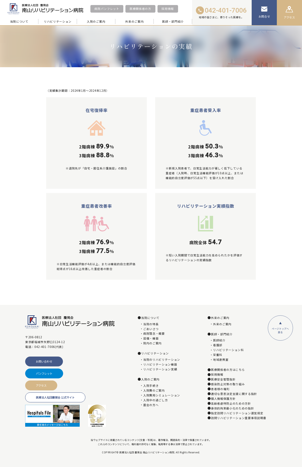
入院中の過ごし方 (155, 400)
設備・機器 (151, 338)
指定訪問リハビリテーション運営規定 (237, 413)
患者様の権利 (220, 389)
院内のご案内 (152, 343)
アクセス (41, 385)
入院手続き (151, 385)
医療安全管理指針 (223, 379)
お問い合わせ (44, 361)
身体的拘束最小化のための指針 (232, 408)
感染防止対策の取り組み (228, 384)
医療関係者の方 (140, 9)
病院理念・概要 (154, 333)
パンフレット (44, 373)
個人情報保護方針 (223, 398)
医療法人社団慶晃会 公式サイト (55, 397)
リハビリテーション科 (228, 350)
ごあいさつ (151, 329)
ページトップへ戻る (280, 330)
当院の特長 (151, 324)
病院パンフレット (106, 9)
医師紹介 (219, 340)
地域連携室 (220, 359)
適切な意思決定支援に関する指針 (234, 393)
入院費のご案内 (154, 390)
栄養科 (217, 354)
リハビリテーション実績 (160, 369)
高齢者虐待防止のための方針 (231, 403)
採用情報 (167, 9)
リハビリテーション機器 (160, 364)
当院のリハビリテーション (161, 359)
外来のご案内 (222, 324)
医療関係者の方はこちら (228, 369)
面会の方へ (151, 405)
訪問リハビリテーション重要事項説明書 (238, 418)
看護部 (217, 345)
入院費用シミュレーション (161, 395)
